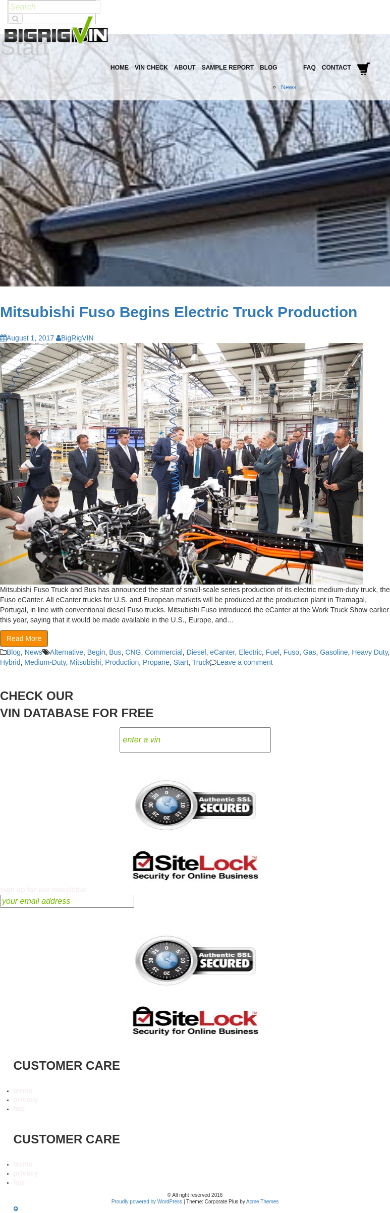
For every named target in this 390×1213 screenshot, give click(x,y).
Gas (309, 652)
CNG (133, 652)
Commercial (164, 652)
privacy (26, 1099)
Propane (156, 662)
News (288, 87)
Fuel (273, 652)
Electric (250, 652)
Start (181, 662)
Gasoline (334, 652)
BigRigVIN (75, 338)
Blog (268, 67)
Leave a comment (244, 662)
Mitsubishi (85, 662)
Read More (24, 638)
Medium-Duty (45, 662)
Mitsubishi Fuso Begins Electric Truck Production (178, 312)
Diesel (196, 652)
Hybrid (10, 662)
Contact (336, 67)
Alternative (66, 652)
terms (23, 1090)
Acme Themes (262, 1201)
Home (119, 67)
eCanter (222, 652)
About (185, 67)
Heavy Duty (369, 652)
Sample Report (228, 67)
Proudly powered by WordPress (147, 1201)
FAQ (309, 67)
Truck (200, 662)
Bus (115, 652)
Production (122, 662)
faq (19, 1109)
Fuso (291, 652)
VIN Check (151, 67)
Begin (96, 652)
